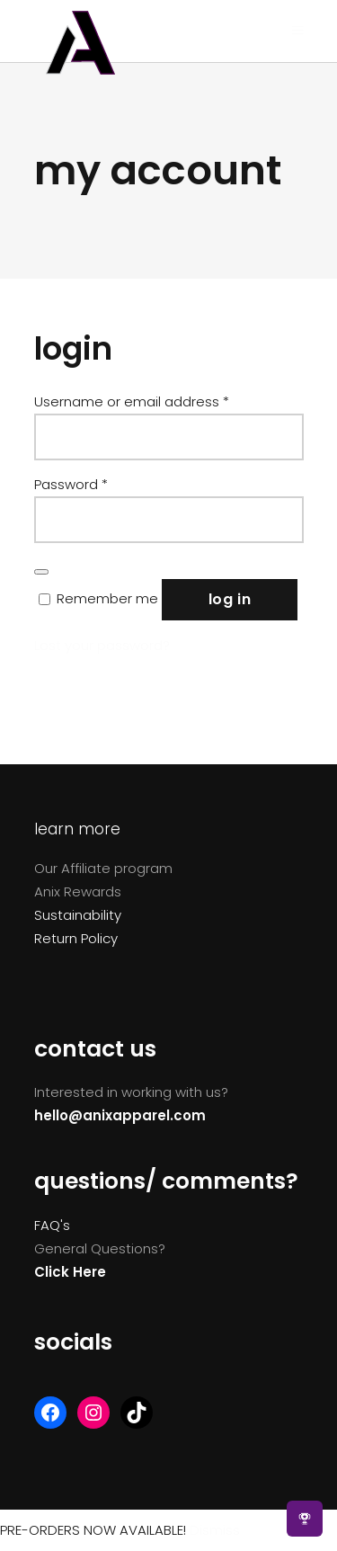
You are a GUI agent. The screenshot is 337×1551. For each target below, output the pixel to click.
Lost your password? (102, 645)
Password (71, 484)
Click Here (70, 1271)
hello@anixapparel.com (120, 1115)
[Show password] (41, 572)
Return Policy (76, 938)
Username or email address (131, 401)
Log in (230, 599)
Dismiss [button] (215, 1529)
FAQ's (52, 1225)
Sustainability (77, 914)
